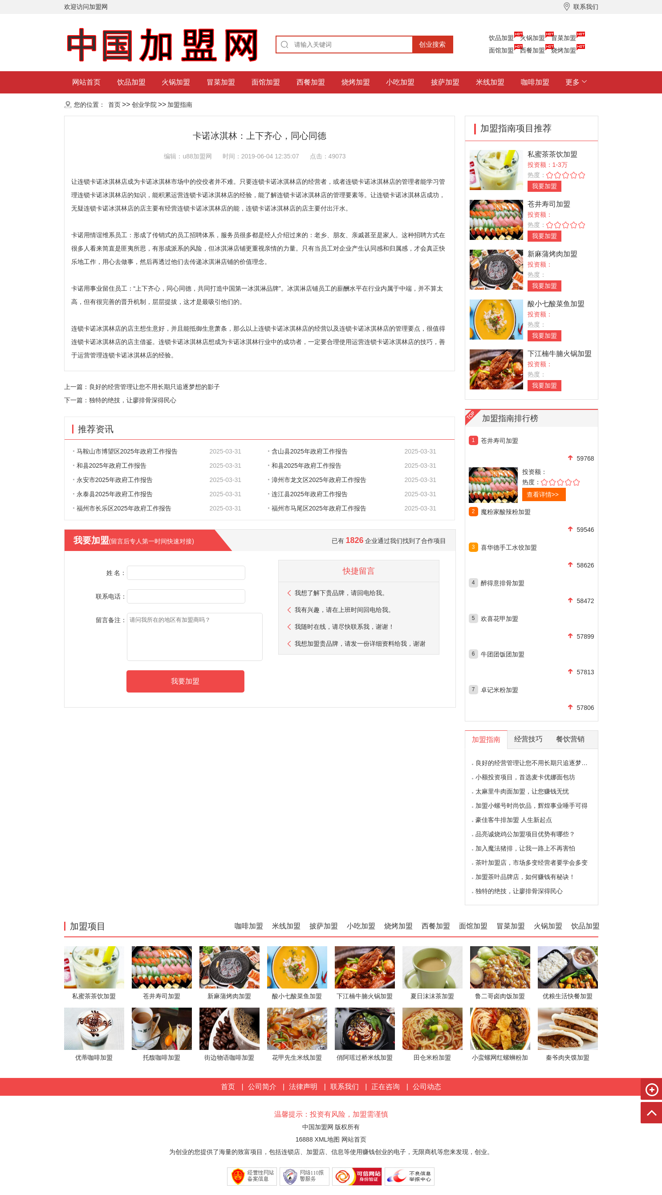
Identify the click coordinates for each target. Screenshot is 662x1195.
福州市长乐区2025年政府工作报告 (122, 508)
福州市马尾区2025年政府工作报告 (317, 508)
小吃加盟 (400, 82)
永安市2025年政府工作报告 (113, 479)
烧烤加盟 (563, 50)
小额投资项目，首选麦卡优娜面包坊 (525, 777)
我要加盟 (544, 186)
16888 (304, 1139)
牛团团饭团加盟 (502, 654)
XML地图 (327, 1139)
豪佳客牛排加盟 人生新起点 (513, 819)
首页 (114, 104)
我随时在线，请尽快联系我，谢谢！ (344, 626)
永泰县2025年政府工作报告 (113, 494)
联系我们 (344, 1086)
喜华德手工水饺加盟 (509, 547)
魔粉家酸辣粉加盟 (506, 511)
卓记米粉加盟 (499, 689)
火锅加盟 (532, 37)
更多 (572, 82)
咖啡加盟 (535, 82)
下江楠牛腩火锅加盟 (560, 353)
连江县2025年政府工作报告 (308, 494)
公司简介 (262, 1086)
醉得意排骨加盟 (502, 583)
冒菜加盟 (563, 37)
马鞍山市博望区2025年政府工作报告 (125, 451)
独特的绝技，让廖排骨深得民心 (132, 400)
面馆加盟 (501, 50)
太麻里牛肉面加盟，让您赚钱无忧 (522, 791)
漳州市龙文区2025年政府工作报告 (317, 479)
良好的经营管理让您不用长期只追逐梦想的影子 (154, 386)
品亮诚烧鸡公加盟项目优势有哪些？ (525, 834)
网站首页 (86, 82)
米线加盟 (490, 82)
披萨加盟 (445, 82)
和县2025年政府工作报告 (109, 465)
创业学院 (144, 104)
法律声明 (303, 1086)
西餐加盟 (532, 50)
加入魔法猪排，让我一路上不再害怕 (525, 848)
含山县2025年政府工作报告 (308, 451)
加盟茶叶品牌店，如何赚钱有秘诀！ (525, 876)
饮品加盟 (501, 37)
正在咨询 (385, 1086)
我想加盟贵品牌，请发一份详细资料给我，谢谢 (360, 643)
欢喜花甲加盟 (499, 618)
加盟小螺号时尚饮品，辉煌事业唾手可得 (531, 805)
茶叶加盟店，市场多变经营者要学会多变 (531, 862)
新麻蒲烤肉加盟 (552, 254)
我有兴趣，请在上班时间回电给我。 (344, 609)
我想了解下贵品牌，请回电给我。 (341, 592)
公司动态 (427, 1086)
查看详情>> (543, 494)
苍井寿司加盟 (549, 204)
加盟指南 (179, 104)
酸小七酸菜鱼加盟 (556, 304)
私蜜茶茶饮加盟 (552, 154)
